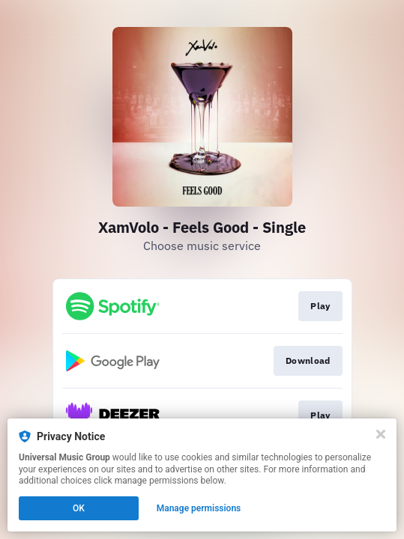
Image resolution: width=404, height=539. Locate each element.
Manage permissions (199, 508)
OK (79, 508)
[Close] (381, 434)
